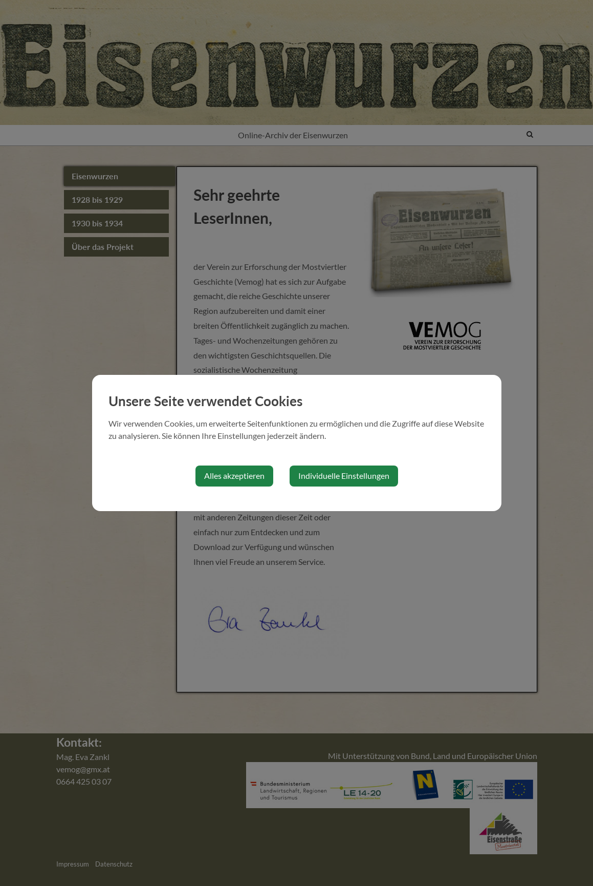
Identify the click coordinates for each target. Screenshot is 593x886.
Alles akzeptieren (234, 475)
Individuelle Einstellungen (343, 475)
